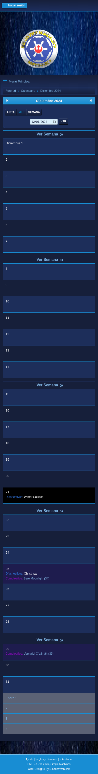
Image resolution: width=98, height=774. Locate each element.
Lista (11, 112)
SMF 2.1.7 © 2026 (38, 764)
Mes (21, 112)
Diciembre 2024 (49, 101)
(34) (36, 578)
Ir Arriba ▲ (66, 759)
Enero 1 (11, 698)
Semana (34, 112)
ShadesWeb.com (60, 768)
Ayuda (29, 759)
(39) (39, 653)
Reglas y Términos (47, 759)
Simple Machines (60, 764)
